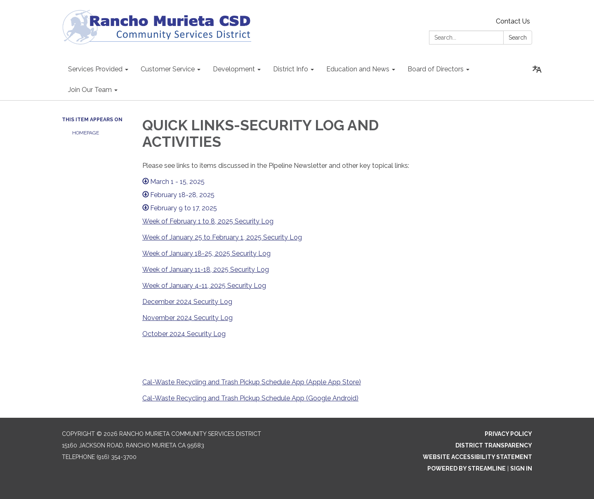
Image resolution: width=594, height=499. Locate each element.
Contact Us (513, 21)
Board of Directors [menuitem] (436, 69)
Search (518, 37)
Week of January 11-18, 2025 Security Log (205, 269)
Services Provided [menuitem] (95, 69)
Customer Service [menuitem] (168, 69)
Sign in (521, 468)
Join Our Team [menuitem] (90, 90)
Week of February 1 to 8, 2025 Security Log (207, 221)
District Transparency (493, 445)
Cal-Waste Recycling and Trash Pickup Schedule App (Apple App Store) (251, 382)
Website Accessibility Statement (477, 457)
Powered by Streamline (466, 468)
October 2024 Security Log (184, 334)
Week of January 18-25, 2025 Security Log (206, 253)
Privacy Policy (508, 434)
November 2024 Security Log (187, 318)
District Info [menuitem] (290, 69)
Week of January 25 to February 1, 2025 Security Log (222, 237)
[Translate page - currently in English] (537, 69)
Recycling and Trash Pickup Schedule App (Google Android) (267, 398)
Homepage (85, 133)
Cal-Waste (159, 398)
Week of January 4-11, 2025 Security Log (204, 286)
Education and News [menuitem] (357, 69)
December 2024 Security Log (187, 302)
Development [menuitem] (234, 69)
